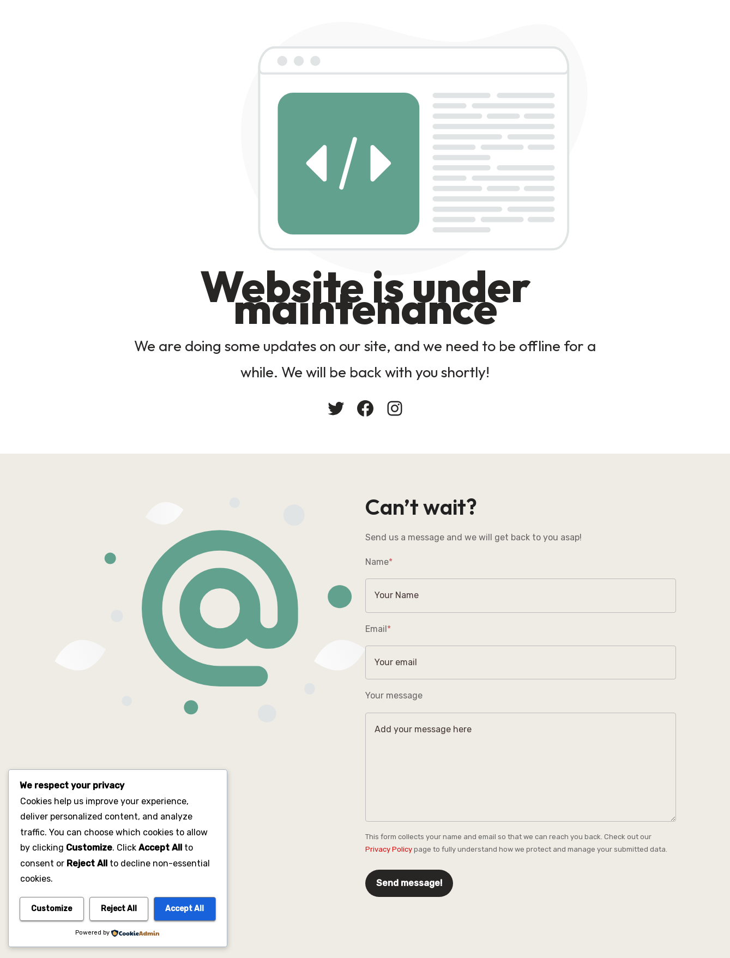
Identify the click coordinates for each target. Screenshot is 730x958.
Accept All (184, 908)
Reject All (119, 908)
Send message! (409, 883)
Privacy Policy (388, 849)
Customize (51, 908)
